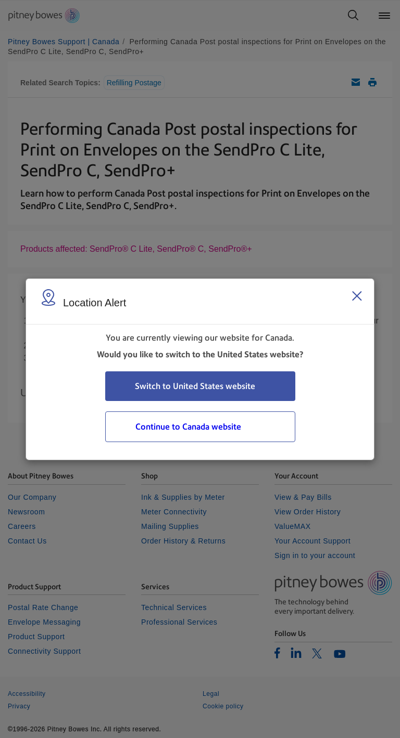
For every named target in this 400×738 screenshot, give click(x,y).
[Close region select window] (356, 296)
